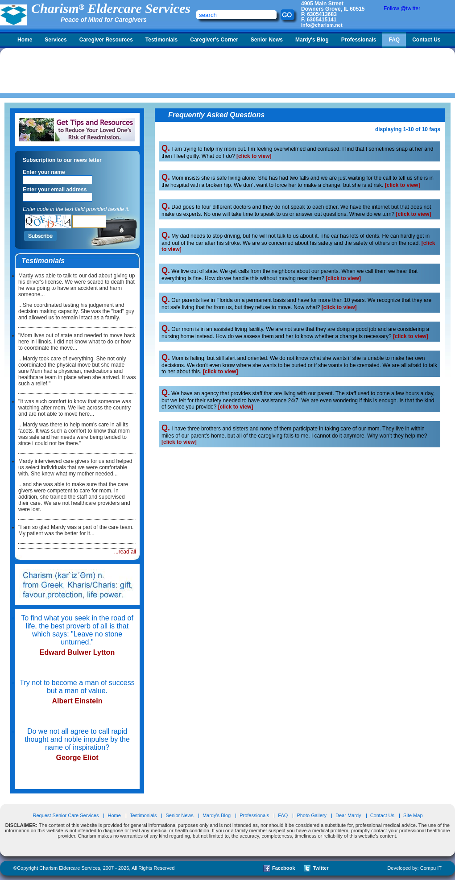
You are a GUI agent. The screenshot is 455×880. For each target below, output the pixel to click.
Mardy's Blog (312, 40)
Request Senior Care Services (66, 815)
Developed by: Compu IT (414, 868)
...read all (125, 552)
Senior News (267, 40)
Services (55, 40)
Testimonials (161, 40)
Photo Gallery (312, 815)
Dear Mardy (348, 815)
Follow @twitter (402, 8)
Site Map (412, 815)
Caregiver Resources (106, 40)
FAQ (394, 40)
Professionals (358, 40)
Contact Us (426, 40)
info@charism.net (322, 25)
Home (24, 40)
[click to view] (254, 156)
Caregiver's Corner (214, 40)
